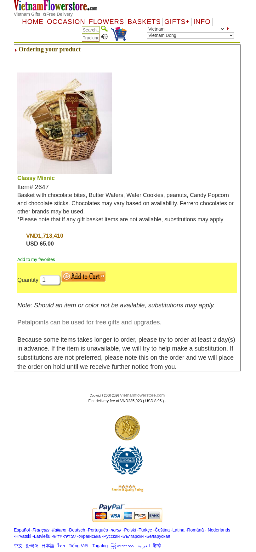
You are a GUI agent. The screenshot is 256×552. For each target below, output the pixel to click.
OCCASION (66, 22)
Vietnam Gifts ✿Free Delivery (43, 14)
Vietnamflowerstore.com (142, 395)
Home (32, 22)
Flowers (106, 22)
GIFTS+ (177, 22)
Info (202, 22)
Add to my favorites (36, 259)
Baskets (144, 22)
